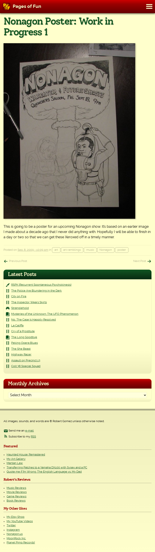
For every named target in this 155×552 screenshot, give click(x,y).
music (90, 250)
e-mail (29, 430)
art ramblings (72, 250)
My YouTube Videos (20, 521)
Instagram (13, 530)
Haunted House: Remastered (26, 454)
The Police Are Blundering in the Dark (36, 290)
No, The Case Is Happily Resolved (33, 319)
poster (121, 250)
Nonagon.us (15, 534)
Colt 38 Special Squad (25, 366)
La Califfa (17, 325)
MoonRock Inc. (16, 538)
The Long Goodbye (24, 337)
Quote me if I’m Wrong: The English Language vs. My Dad (44, 471)
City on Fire (18, 296)
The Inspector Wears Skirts (29, 302)
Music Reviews (16, 488)
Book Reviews (16, 500)
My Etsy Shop (15, 517)
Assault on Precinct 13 (25, 360)
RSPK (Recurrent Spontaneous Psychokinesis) (41, 284)
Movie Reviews (17, 492)
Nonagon (105, 250)
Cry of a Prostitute (23, 331)
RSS (33, 436)
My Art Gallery (16, 459)
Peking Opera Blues (24, 343)
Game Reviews (16, 496)
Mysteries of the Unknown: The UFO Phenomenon (44, 314)
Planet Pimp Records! (21, 542)
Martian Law (15, 463)
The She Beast (21, 349)
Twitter (11, 525)
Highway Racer (21, 354)
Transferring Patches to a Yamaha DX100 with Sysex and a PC (47, 467)
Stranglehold (20, 308)
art (56, 250)
